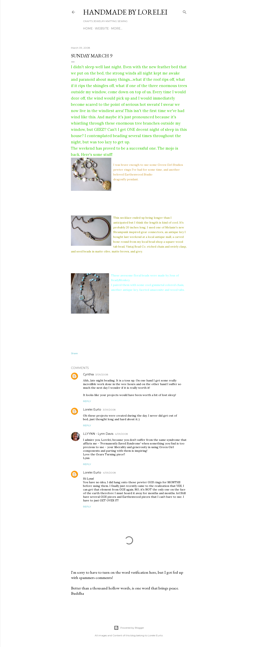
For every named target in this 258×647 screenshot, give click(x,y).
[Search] (184, 11)
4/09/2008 (121, 433)
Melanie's (171, 227)
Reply (87, 401)
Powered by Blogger (129, 627)
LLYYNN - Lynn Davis (98, 434)
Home (88, 28)
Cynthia (88, 374)
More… (116, 28)
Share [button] (74, 353)
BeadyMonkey (120, 280)
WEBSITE (102, 28)
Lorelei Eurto (92, 409)
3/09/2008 (101, 374)
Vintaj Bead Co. (136, 246)
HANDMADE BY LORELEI (125, 12)
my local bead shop (150, 242)
